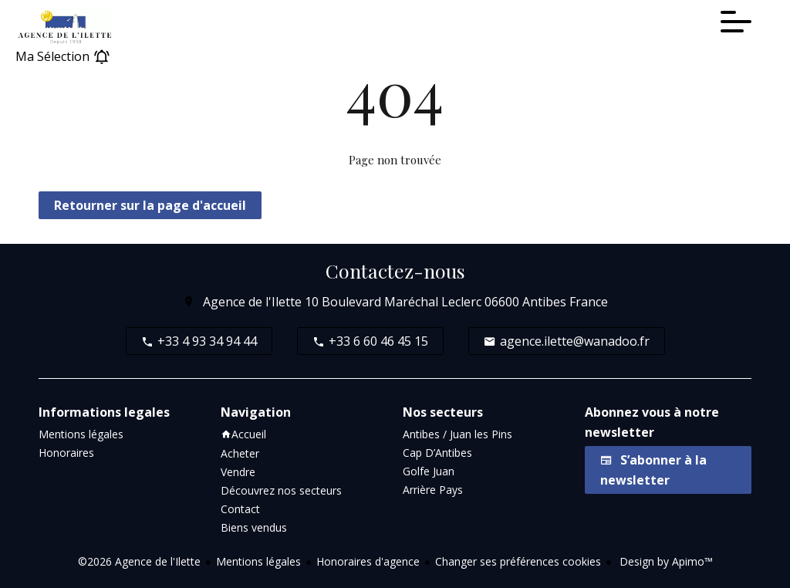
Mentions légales (258, 561)
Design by (664, 561)
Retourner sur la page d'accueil (150, 205)
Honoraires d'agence (368, 561)
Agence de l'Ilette (252, 301)
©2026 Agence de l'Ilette (139, 561)
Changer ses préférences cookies (518, 561)
